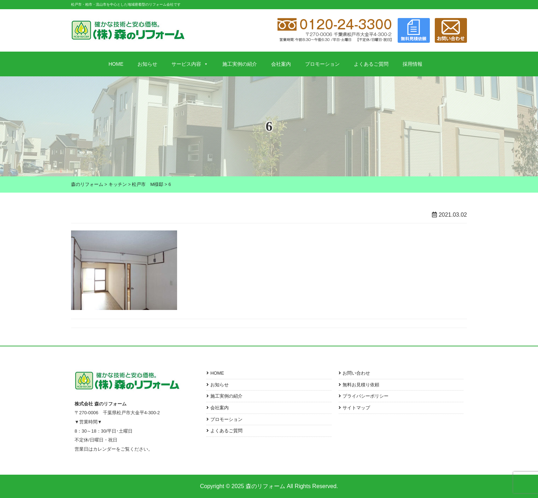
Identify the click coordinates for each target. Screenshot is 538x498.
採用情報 (412, 64)
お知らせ (147, 64)
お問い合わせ (356, 373)
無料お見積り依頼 (361, 384)
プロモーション (322, 64)
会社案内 (281, 64)
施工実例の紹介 (239, 64)
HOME (116, 64)
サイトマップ (356, 407)
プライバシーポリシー (365, 396)
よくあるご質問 (371, 64)
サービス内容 (189, 64)
